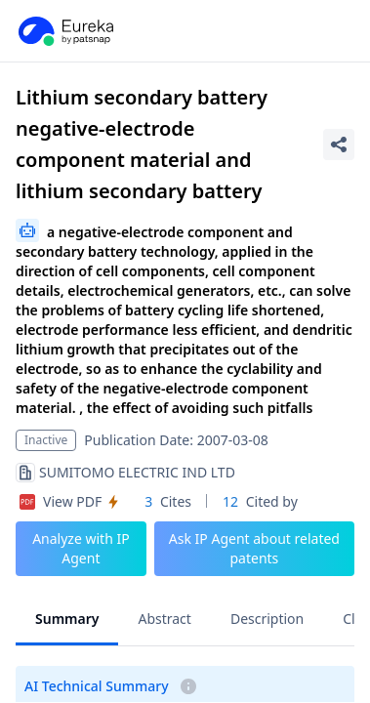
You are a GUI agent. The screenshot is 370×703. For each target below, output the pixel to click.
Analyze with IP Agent (81, 548)
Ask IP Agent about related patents (254, 548)
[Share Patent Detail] (338, 144)
